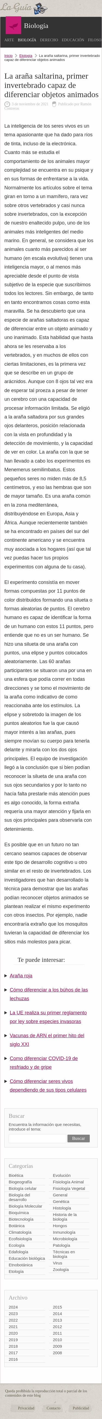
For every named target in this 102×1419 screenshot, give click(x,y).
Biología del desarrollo (19, 1197)
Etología (25, 56)
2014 (57, 1313)
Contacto (54, 1408)
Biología (27, 40)
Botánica (16, 1225)
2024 (13, 1307)
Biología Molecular (25, 1206)
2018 (13, 1346)
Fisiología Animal (68, 1182)
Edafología (18, 1251)
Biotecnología (21, 1219)
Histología (62, 1208)
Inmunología (64, 1232)
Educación (73, 40)
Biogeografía (20, 1182)
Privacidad (26, 1408)
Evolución (62, 1175)
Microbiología (65, 1238)
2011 (57, 1333)
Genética (61, 1201)
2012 (57, 1326)
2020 (13, 1333)
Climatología (20, 1232)
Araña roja (21, 975)
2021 (13, 1326)
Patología (61, 1245)
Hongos (60, 1225)
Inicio (8, 56)
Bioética (16, 1175)
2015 (57, 1307)
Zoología (61, 1269)
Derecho (49, 40)
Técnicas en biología (64, 1254)
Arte (9, 40)
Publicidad (81, 1408)
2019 (13, 1339)
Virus (57, 1263)
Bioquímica (19, 1212)
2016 (13, 1359)
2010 (57, 1339)
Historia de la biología (65, 1216)
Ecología (16, 1245)
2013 (57, 1320)
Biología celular (23, 1188)
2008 (57, 1352)
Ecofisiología (20, 1238)
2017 (13, 1352)
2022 (13, 1320)
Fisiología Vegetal (69, 1188)
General (60, 1195)
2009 (57, 1346)
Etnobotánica (21, 1265)
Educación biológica (27, 1258)
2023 (13, 1313)
